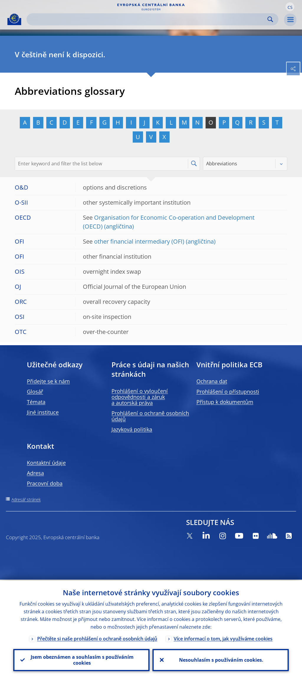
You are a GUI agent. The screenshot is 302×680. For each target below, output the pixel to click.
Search (270, 19)
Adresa (35, 473)
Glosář (35, 391)
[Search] (147, 19)
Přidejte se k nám (48, 381)
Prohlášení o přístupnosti (227, 391)
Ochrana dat (211, 381)
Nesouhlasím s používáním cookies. (220, 659)
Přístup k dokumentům (224, 401)
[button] (289, 6)
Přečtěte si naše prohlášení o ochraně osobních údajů (97, 638)
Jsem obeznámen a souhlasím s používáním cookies (81, 659)
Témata (36, 401)
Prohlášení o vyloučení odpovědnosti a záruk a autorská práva (139, 396)
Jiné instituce (43, 412)
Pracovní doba (45, 483)
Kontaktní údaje (46, 462)
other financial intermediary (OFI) (139, 241)
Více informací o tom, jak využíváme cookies (223, 638)
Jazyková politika (131, 429)
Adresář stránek (26, 499)
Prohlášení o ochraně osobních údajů (150, 416)
